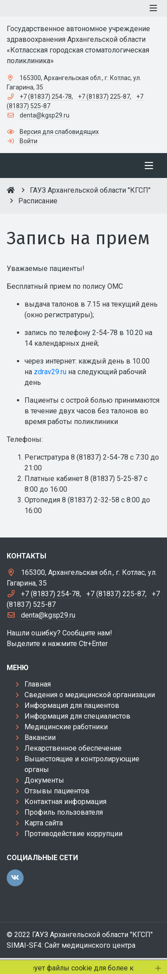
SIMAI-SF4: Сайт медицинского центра (71, 945)
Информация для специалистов (77, 716)
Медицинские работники (66, 727)
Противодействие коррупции (73, 833)
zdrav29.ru (50, 372)
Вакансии (40, 737)
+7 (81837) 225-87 (104, 96)
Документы (44, 780)
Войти (28, 141)
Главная (37, 684)
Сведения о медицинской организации (89, 695)
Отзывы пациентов (57, 791)
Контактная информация (65, 801)
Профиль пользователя (63, 812)
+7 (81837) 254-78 (46, 96)
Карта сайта (43, 823)
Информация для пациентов (71, 705)
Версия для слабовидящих (59, 131)
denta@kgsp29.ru (44, 115)
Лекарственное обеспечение (73, 748)
